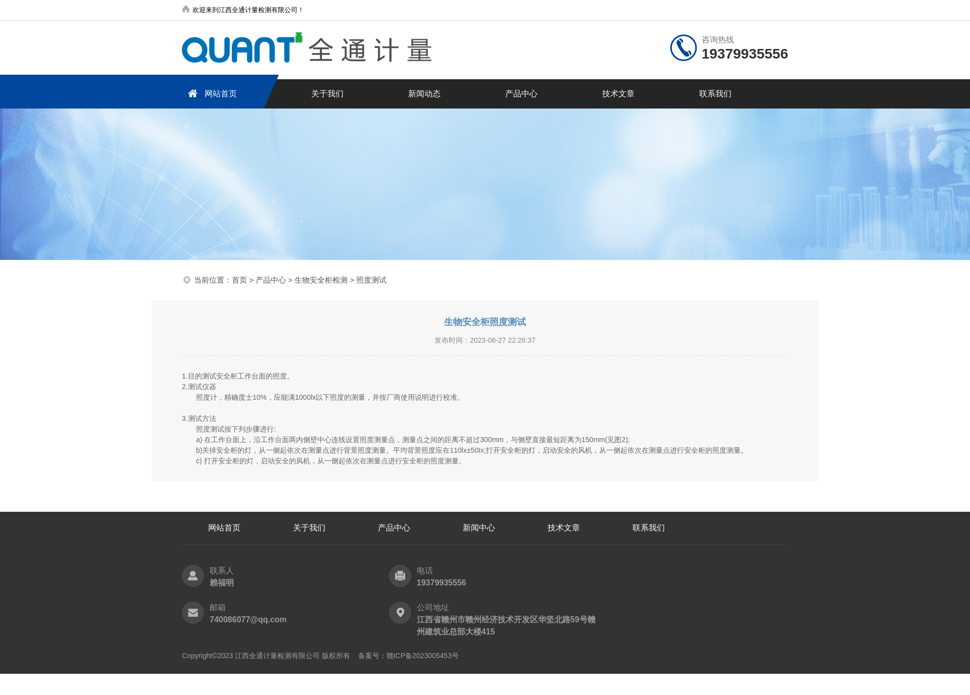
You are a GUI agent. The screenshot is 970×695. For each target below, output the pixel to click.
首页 (239, 280)
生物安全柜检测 (321, 280)
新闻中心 (479, 527)
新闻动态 (424, 93)
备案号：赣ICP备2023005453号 (408, 656)
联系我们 (715, 93)
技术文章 (618, 93)
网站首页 (210, 93)
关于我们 (327, 93)
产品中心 (521, 93)
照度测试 (371, 280)
